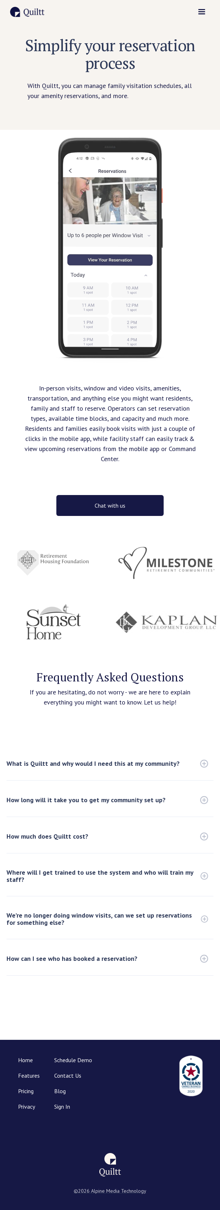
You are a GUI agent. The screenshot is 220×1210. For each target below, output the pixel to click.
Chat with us (110, 505)
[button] (201, 12)
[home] (27, 12)
